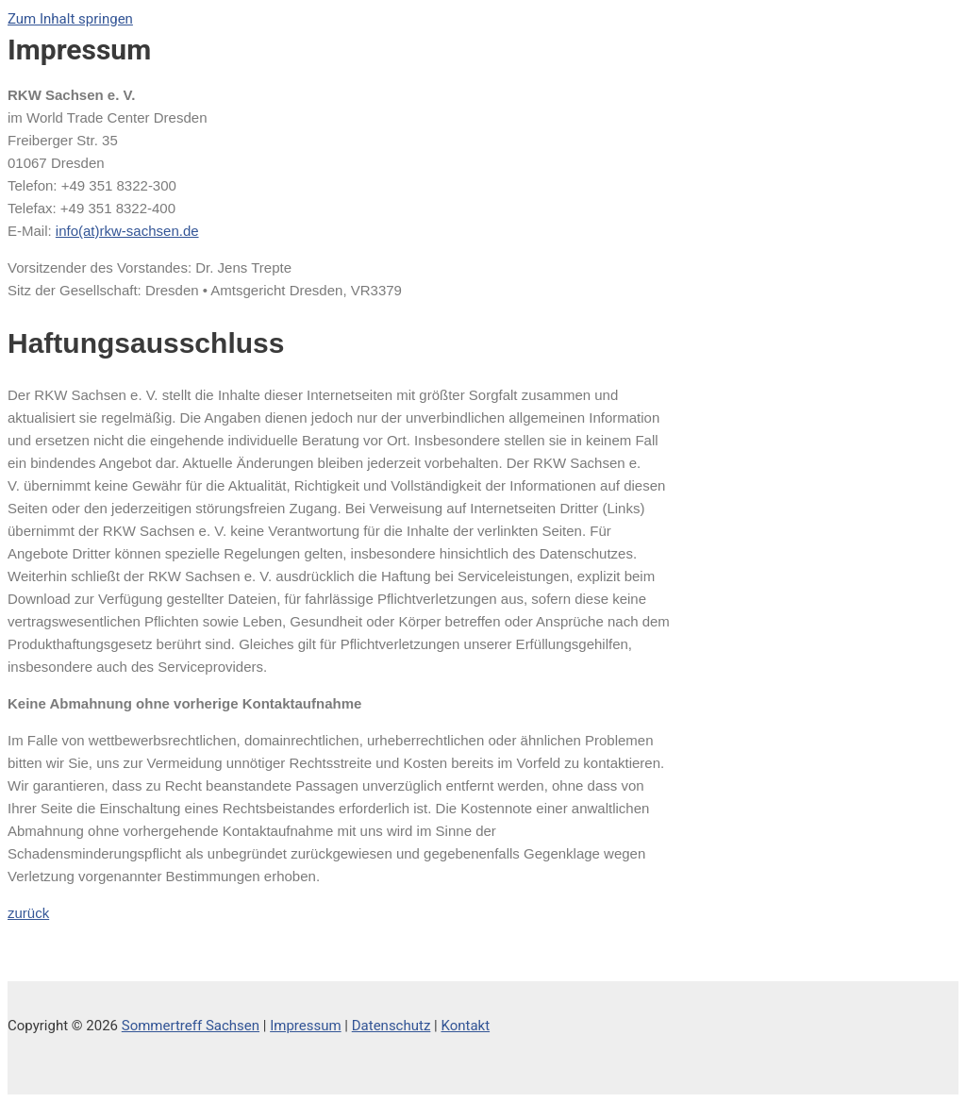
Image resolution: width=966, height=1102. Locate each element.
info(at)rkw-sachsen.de (127, 231)
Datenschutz (391, 1025)
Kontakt (465, 1025)
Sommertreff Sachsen (190, 1025)
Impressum (305, 1025)
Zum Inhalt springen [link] (70, 18)
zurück (28, 913)
